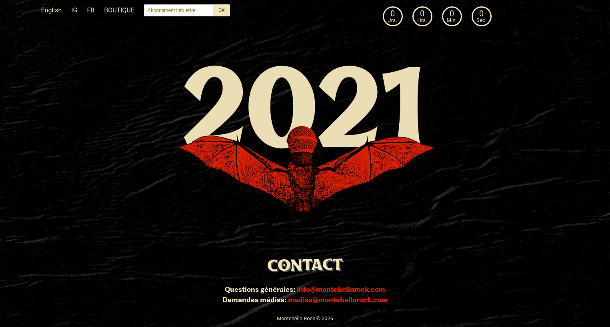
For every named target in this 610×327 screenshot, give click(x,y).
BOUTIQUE (119, 10)
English (51, 10)
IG (74, 10)
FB (91, 10)
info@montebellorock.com (341, 289)
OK (221, 10)
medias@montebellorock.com (338, 299)
